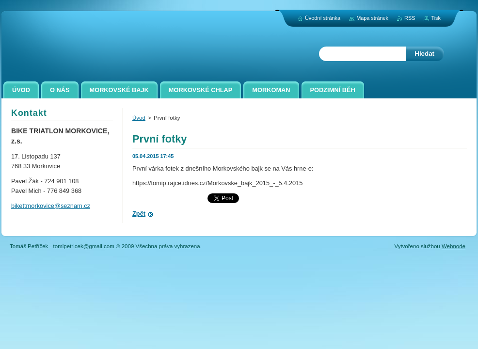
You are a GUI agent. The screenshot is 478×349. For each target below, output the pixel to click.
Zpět (138, 213)
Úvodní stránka (322, 18)
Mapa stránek (372, 18)
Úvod (138, 118)
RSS (409, 18)
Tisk (436, 18)
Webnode (453, 246)
